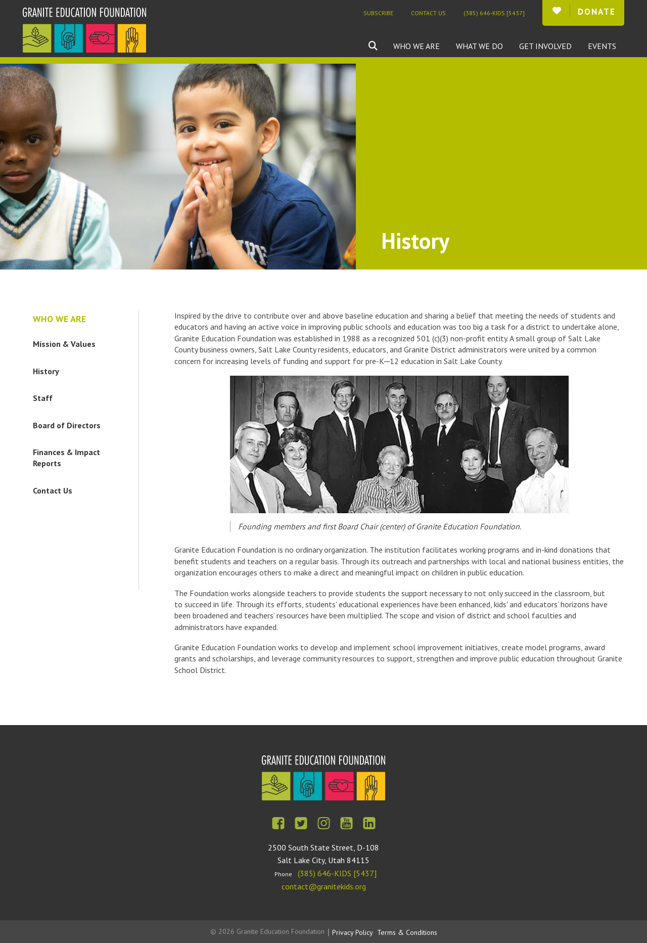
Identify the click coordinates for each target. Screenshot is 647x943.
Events (602, 46)
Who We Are (416, 46)
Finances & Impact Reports (66, 457)
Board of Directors (67, 425)
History (46, 371)
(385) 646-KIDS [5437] (494, 13)
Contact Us (428, 13)
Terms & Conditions (407, 932)
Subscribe (378, 13)
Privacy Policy (352, 932)
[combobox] (380, 46)
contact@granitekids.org (324, 886)
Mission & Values (64, 344)
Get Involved (545, 46)
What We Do (479, 46)
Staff (43, 398)
